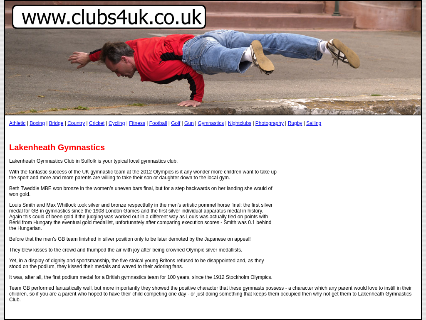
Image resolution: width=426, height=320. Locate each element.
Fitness (137, 123)
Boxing (37, 123)
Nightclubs (239, 123)
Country (76, 123)
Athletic (17, 123)
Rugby (295, 123)
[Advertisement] (160, 134)
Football (158, 123)
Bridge (56, 123)
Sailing (313, 123)
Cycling (117, 123)
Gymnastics (211, 123)
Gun (189, 123)
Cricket (96, 123)
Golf (175, 123)
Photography (269, 123)
